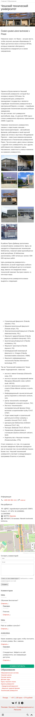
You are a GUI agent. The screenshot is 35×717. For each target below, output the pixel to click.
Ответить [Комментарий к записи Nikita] (4, 603)
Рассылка (17, 710)
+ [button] (32, 545)
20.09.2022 (5, 608)
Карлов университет (7, 684)
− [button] (32, 547)
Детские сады (5, 679)
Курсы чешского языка (8, 681)
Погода (9, 698)
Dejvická (13, 516)
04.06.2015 (4, 635)
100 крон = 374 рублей (24, 698)
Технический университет (9, 690)
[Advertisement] (17, 71)
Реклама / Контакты (8, 707)
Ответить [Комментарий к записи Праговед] (6, 615)
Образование (12, 1)
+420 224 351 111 (10, 500)
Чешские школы (6, 675)
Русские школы (6, 677)
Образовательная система (9, 673)
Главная (3, 1)
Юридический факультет (10, 686)
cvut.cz (22, 500)
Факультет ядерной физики (11, 688)
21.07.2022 (4, 622)
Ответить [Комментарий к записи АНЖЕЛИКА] (4, 644)
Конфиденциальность (25, 707)
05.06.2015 (5, 649)
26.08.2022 (4, 597)
